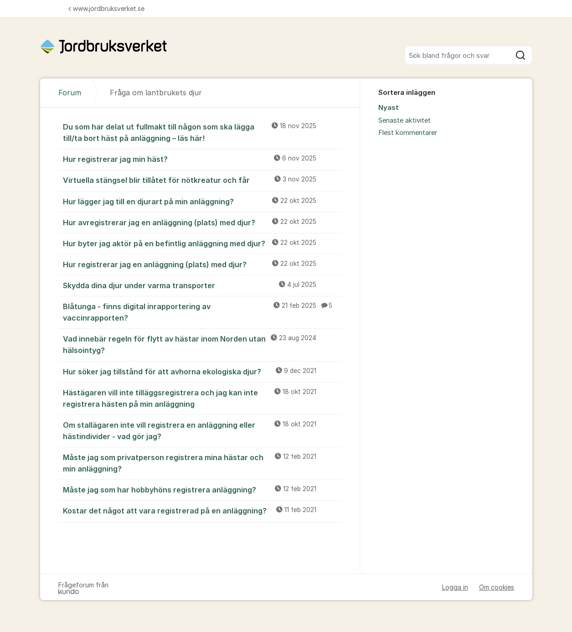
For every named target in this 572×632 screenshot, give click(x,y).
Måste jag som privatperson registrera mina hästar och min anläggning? (202, 462)
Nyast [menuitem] (388, 108)
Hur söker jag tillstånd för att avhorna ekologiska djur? (202, 371)
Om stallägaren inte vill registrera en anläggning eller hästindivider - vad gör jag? (202, 430)
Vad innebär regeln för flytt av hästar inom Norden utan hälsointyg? (202, 344)
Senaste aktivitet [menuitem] (404, 120)
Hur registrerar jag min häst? (202, 159)
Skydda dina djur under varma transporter (202, 285)
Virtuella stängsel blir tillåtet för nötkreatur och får (202, 180)
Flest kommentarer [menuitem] (407, 133)
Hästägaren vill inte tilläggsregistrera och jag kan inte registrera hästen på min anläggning (202, 398)
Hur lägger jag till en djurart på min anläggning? (202, 201)
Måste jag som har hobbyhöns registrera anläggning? (202, 489)
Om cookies (496, 587)
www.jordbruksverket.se (106, 8)
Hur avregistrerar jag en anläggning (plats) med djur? (202, 222)
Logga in (455, 587)
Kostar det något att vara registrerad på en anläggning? (202, 510)
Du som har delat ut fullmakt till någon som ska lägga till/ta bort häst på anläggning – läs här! (202, 132)
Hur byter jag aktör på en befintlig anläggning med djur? (202, 243)
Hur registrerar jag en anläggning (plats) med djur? (202, 264)
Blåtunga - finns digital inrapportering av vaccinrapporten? (202, 311)
